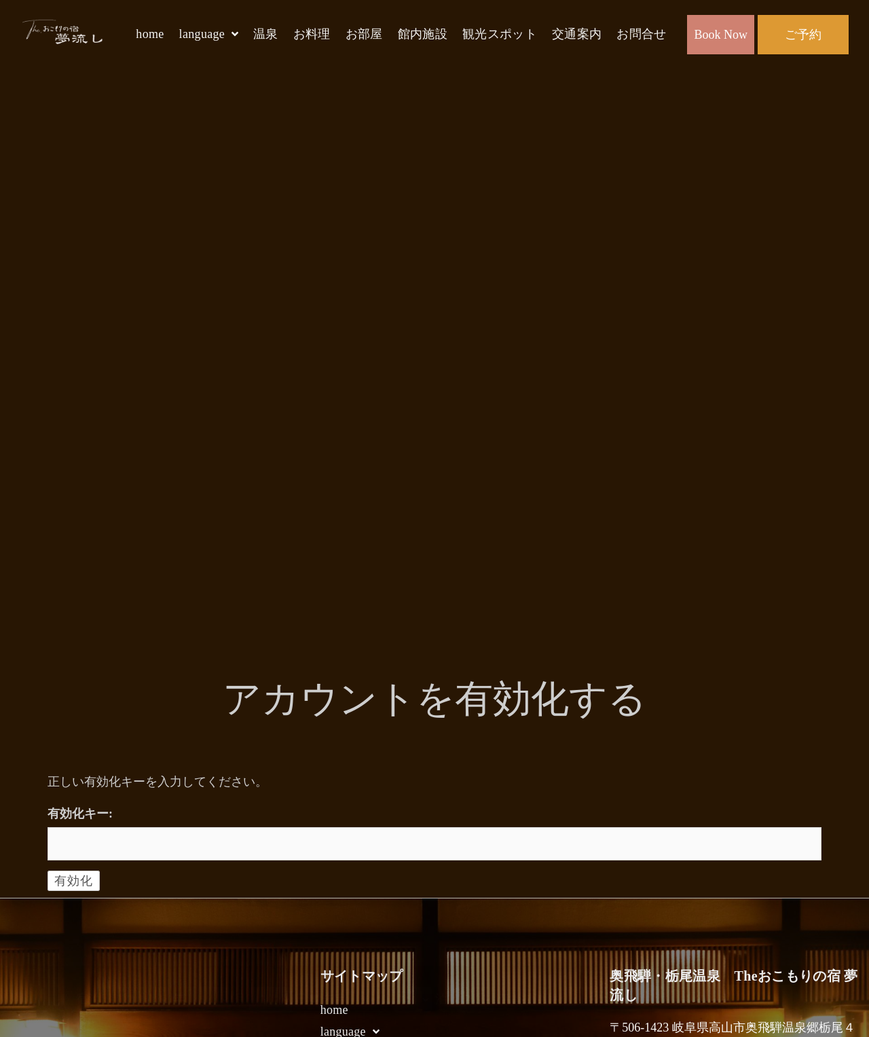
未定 (340, 999)
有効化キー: (80, 813)
